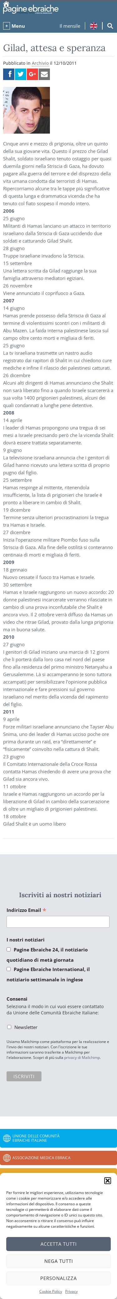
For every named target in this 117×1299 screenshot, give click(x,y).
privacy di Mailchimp (82, 1057)
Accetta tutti (59, 1244)
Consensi (17, 999)
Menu (18, 26)
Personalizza (58, 1278)
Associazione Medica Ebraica (41, 1157)
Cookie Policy (50, 1291)
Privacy (71, 1291)
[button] (108, 1181)
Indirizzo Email (26, 910)
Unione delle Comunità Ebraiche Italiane (36, 1138)
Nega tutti (58, 1261)
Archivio (40, 63)
